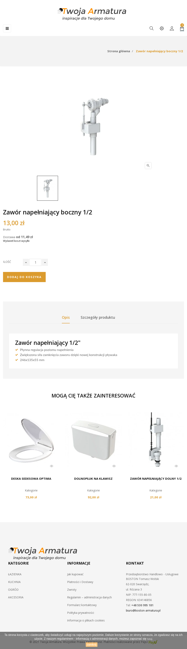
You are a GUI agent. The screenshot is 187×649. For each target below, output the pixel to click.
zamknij (91, 644)
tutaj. (150, 638)
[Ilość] (35, 262)
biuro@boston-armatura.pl (143, 610)
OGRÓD (13, 589)
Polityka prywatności (80, 613)
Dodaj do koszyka (24, 277)
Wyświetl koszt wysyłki (16, 241)
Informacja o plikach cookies (86, 620)
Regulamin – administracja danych (89, 597)
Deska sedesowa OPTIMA (31, 478)
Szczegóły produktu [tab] (98, 317)
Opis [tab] (66, 317)
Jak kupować (75, 574)
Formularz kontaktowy (82, 605)
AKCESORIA (15, 597)
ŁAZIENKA (14, 574)
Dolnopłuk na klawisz (93, 478)
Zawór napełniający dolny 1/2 (156, 478)
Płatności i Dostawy (80, 582)
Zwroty (71, 589)
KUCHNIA (14, 582)
